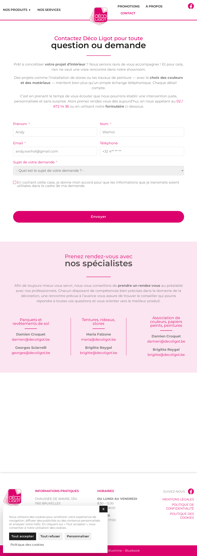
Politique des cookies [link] (27, 544)
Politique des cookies (182, 515)
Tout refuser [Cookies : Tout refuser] (50, 536)
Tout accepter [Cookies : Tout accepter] (22, 536)
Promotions (129, 6)
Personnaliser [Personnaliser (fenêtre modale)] (78, 536)
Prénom (20, 124)
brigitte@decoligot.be (98, 353)
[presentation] (42, 199)
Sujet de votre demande (34, 162)
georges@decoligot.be (31, 353)
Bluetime (115, 550)
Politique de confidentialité (180, 506)
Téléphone (109, 143)
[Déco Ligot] (98, 423)
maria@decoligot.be (98, 339)
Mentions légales (178, 499)
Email (18, 143)
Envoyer (98, 217)
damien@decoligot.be (31, 339)
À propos (154, 6)
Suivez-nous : (174, 491)
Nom (104, 124)
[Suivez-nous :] (191, 491)
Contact (128, 13)
